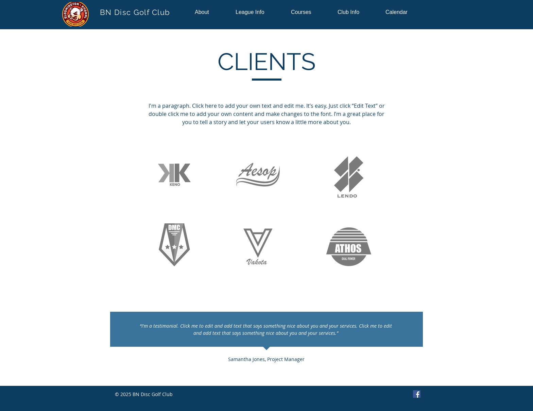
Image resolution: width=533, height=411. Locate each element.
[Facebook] (416, 394)
